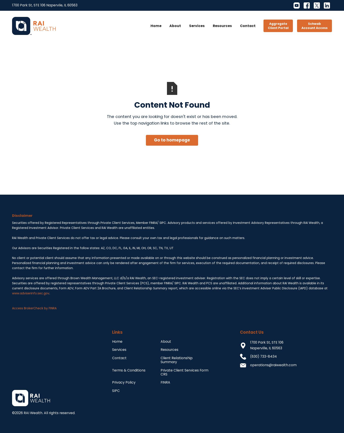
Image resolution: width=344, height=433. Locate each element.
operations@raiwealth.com (273, 365)
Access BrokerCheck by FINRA (34, 308)
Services (197, 26)
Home (155, 26)
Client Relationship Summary (177, 360)
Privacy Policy (124, 382)
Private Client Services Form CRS (184, 372)
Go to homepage (172, 140)
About (175, 26)
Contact (248, 26)
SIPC (116, 390)
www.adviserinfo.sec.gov (30, 293)
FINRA (165, 382)
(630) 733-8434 (263, 356)
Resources (222, 26)
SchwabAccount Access (314, 26)
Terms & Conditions (128, 370)
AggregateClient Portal (278, 26)
